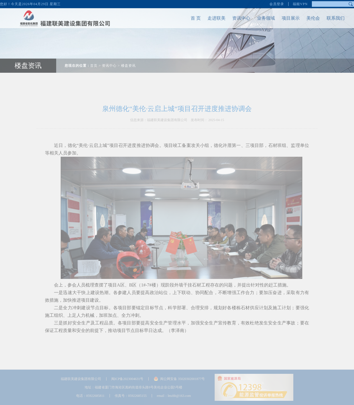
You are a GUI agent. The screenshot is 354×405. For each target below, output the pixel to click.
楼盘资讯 (128, 60)
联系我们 (330, 18)
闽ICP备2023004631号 (127, 379)
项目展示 (285, 18)
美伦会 (307, 18)
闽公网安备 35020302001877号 (182, 379)
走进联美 (211, 18)
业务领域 (260, 18)
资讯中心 (235, 18)
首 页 (190, 18)
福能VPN (300, 3)
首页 (93, 60)
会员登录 (276, 3)
